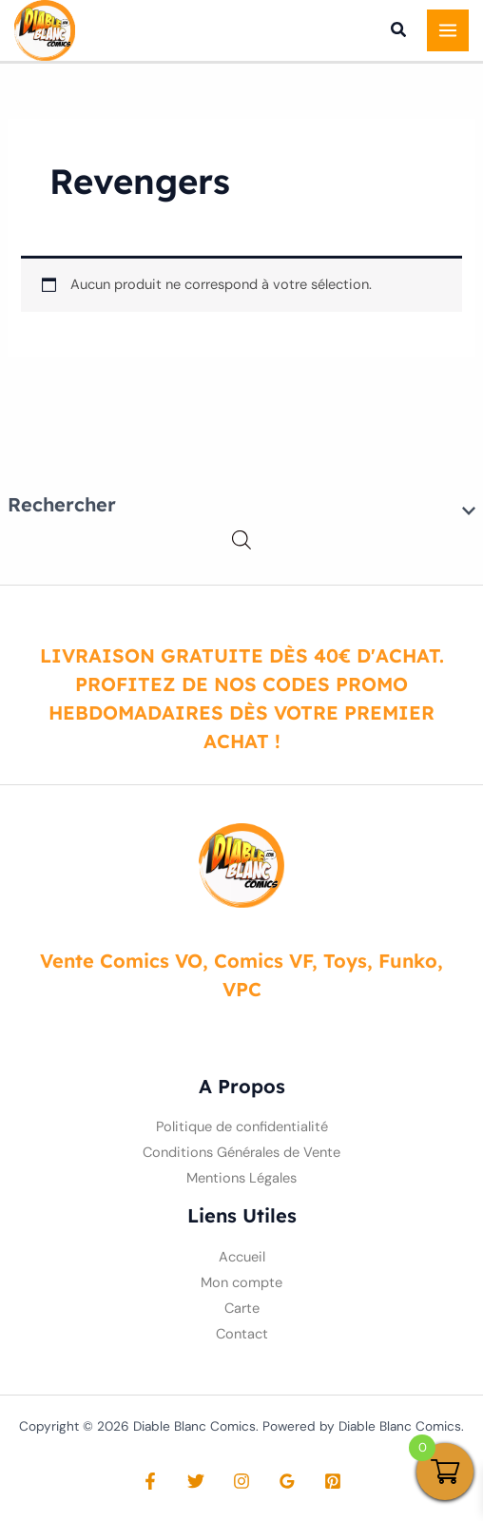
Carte (242, 1309)
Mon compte (241, 1283)
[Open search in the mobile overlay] (241, 540)
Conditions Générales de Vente (241, 1153)
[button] (399, 32)
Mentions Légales (241, 1178)
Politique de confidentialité (242, 1127)
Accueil (242, 1257)
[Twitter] (195, 1481)
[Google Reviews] (287, 1481)
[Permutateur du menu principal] (448, 30)
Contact (242, 1334)
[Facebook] (150, 1481)
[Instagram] (241, 1481)
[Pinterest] (332, 1481)
